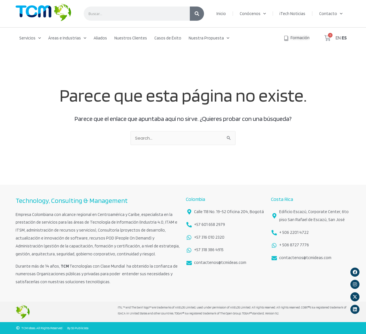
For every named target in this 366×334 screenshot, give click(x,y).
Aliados (100, 38)
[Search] (197, 14)
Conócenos (253, 13)
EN (338, 38)
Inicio (221, 13)
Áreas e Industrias (67, 38)
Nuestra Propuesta (209, 38)
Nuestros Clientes (130, 38)
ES (344, 38)
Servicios (30, 38)
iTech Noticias (292, 13)
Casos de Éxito (167, 38)
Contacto (330, 13)
